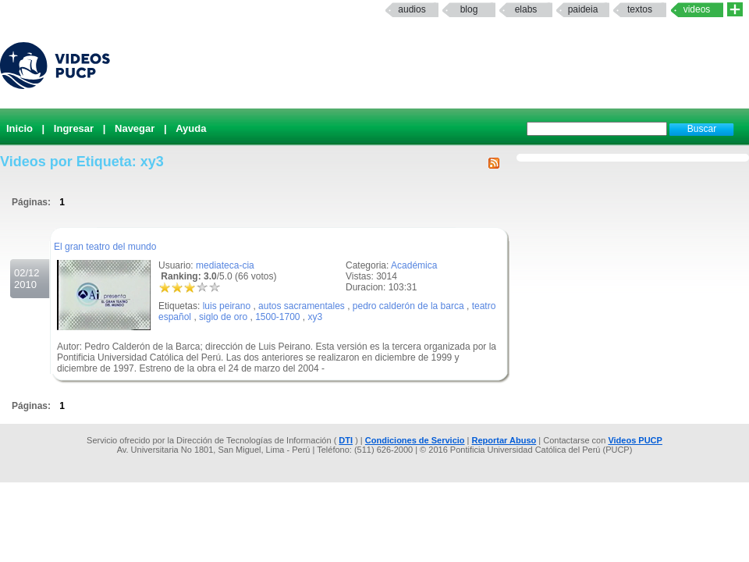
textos (639, 9)
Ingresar (74, 128)
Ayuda (191, 128)
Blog (469, 9)
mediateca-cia (225, 265)
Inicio (19, 128)
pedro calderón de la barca (408, 306)
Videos (697, 9)
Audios (411, 9)
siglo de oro (223, 316)
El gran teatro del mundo (105, 246)
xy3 (315, 316)
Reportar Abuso (504, 440)
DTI (346, 440)
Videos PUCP (635, 440)
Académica (414, 265)
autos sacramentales (301, 306)
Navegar (134, 128)
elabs (526, 9)
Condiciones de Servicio (415, 440)
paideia (583, 9)
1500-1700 (277, 316)
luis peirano (226, 306)
